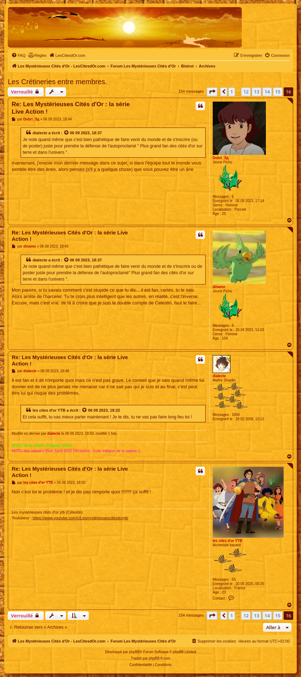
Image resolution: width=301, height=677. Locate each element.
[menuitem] (18, 55)
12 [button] (246, 91)
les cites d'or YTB (49, 410)
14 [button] (267, 91)
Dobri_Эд (221, 158)
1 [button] (231, 91)
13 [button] (256, 91)
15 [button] (277, 91)
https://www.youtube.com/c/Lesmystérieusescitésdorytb (80, 518)
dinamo (219, 287)
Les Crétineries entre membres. (57, 82)
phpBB (134, 652)
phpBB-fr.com (160, 658)
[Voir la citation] (66, 133)
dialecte (40, 133)
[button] (212, 91)
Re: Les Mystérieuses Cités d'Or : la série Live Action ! (71, 108)
